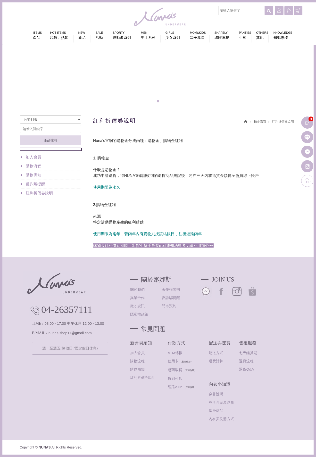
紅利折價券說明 (39, 193)
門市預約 (169, 306)
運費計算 (216, 361)
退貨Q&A (246, 369)
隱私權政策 (139, 314)
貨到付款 (175, 378)
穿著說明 (216, 394)
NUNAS (160, 17)
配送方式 (216, 353)
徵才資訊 (137, 306)
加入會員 (33, 157)
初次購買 (260, 122)
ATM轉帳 (175, 353)
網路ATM (175, 387)
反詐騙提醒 (35, 184)
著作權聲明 (171, 289)
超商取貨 (175, 370)
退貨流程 (246, 361)
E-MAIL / (39, 333)
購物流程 (33, 166)
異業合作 (137, 298)
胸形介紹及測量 (221, 402)
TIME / (37, 323)
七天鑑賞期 (248, 353)
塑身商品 (216, 410)
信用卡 (173, 361)
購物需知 (33, 175)
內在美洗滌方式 (221, 419)
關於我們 (137, 289)
